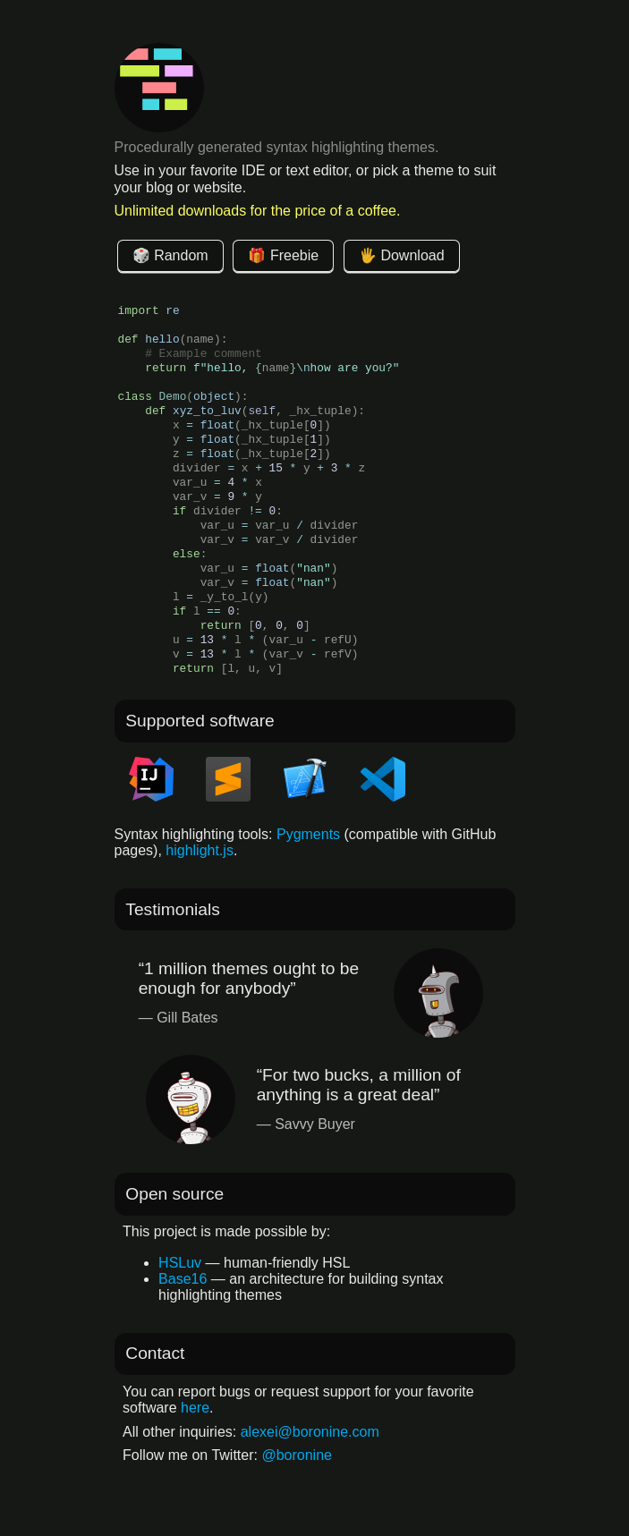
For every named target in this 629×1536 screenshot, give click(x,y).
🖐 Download (402, 255)
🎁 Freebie (283, 255)
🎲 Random (170, 255)
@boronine (296, 1455)
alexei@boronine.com (310, 1431)
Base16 (182, 1278)
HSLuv (179, 1262)
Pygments (308, 834)
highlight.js (200, 850)
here (195, 1407)
